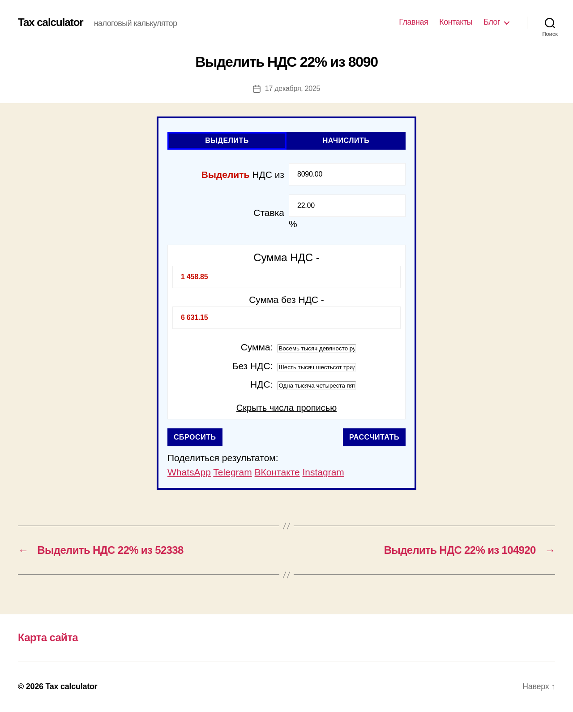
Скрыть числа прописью (286, 408)
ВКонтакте (277, 472)
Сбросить (195, 437)
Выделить (227, 140)
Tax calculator (50, 22)
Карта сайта (48, 637)
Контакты (455, 21)
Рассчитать (374, 437)
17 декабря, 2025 (292, 88)
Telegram (232, 472)
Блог (491, 21)
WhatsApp (189, 472)
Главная (413, 21)
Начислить (346, 140)
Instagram (323, 472)
